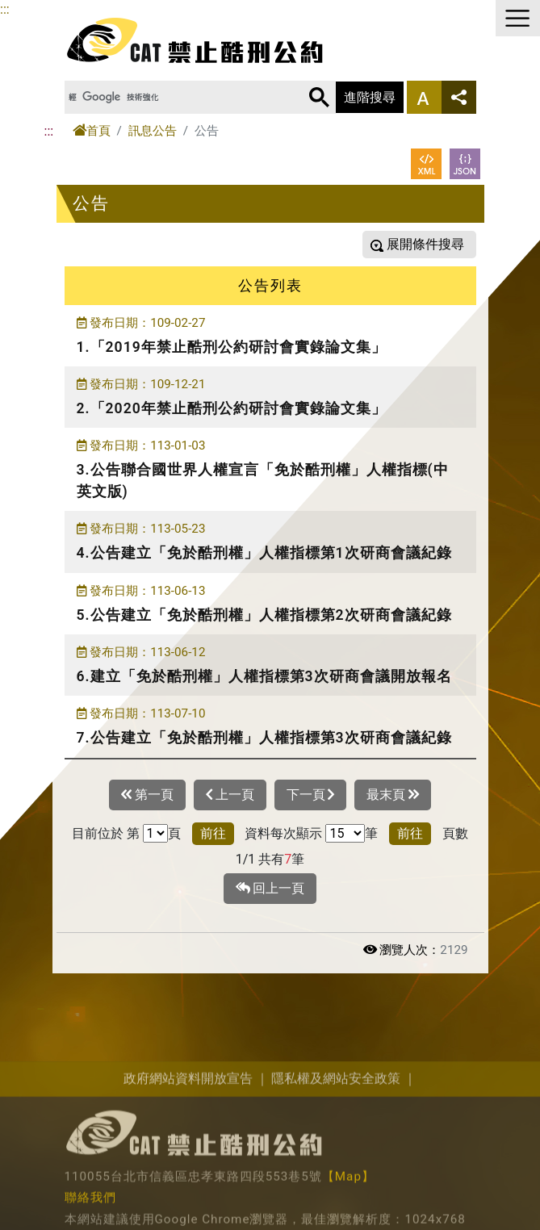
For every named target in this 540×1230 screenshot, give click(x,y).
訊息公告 (152, 130)
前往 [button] (213, 833)
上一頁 (230, 795)
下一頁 (311, 795)
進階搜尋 (370, 97)
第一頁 (147, 795)
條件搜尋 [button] (436, 244)
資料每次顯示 (283, 833)
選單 (518, 18)
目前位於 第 (106, 833)
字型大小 (424, 97)
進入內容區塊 (38, 9)
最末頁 (392, 795)
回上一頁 (270, 888)
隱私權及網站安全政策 (335, 1171)
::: (5, 9)
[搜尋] (173, 97)
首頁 (92, 130)
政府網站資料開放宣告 (188, 1171)
